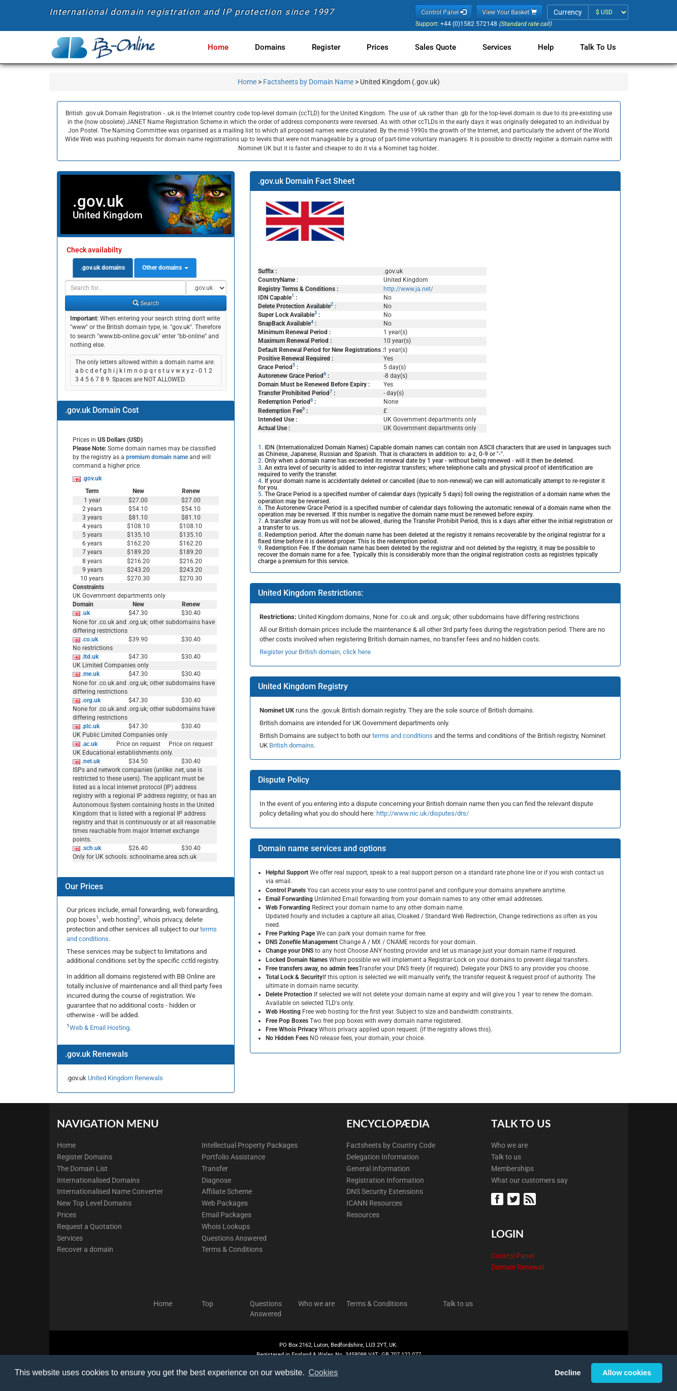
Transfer (215, 1168)
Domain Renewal (517, 1267)
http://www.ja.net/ (408, 289)
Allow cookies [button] (626, 1373)
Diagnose (216, 1180)
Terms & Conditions (232, 1249)
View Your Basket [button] (509, 12)
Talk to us (506, 1157)
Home (232, 47)
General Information (378, 1168)
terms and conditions (402, 735)
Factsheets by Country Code (390, 1145)
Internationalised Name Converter (110, 1191)
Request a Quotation (89, 1226)
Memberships (512, 1168)
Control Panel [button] (443, 12)
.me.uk (90, 673)
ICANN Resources (374, 1203)
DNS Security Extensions (384, 1191)
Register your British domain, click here (315, 652)
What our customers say (529, 1180)
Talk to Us (598, 47)
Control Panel (512, 1256)
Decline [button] (568, 1373)
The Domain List (82, 1168)
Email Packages (226, 1215)
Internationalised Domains (98, 1180)
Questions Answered (234, 1238)
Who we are (509, 1145)
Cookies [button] (323, 1372)
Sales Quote (441, 47)
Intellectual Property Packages (250, 1145)
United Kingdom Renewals (125, 1078)
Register (336, 47)
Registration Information (385, 1180)
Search (146, 303)
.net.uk (90, 761)
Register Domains (84, 1157)
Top (207, 1304)
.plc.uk (90, 726)
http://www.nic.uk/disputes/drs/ (422, 813)
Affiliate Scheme (227, 1191)
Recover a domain (85, 1249)
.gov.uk (91, 478)
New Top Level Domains (94, 1203)
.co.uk (89, 639)
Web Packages (225, 1203)
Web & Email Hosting (100, 1027)
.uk (85, 613)
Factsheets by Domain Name (308, 82)
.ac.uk (89, 744)
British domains (291, 745)
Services (501, 47)
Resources (362, 1215)
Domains (282, 47)
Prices (386, 47)
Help (548, 47)
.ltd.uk (89, 656)
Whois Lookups (226, 1226)
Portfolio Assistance (233, 1157)
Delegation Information (382, 1157)
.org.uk (90, 700)
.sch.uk (90, 848)
